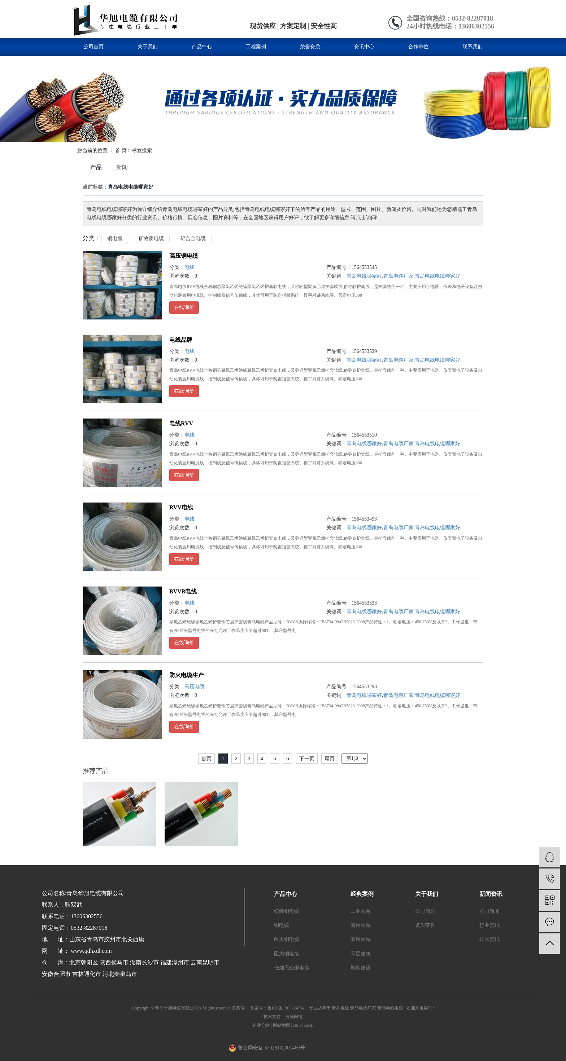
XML (309, 1025)
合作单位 (418, 46)
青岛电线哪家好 (364, 276)
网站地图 (282, 1025)
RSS (297, 1025)
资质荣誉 (425, 925)
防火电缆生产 (186, 675)
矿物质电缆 (151, 238)
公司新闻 (489, 911)
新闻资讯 (490, 894)
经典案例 (362, 894)
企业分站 (261, 1025)
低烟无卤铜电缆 (291, 968)
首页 (206, 758)
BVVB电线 (183, 591)
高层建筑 (361, 953)
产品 (96, 167)
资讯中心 (364, 46)
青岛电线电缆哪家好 (437, 276)
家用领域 (361, 939)
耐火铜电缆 (286, 939)
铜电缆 (114, 238)
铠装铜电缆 (286, 911)
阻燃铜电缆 (286, 953)
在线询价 (184, 307)
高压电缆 (194, 686)
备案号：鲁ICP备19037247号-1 (279, 1008)
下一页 (306, 758)
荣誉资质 (310, 46)
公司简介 (425, 911)
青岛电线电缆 (390, 1008)
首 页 (121, 150)
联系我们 (472, 46)
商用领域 (361, 925)
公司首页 (93, 46)
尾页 (330, 758)
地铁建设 (361, 968)
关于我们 (148, 46)
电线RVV (181, 423)
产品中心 (202, 46)
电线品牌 (180, 340)
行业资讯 (489, 925)
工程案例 (256, 46)
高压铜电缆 (183, 256)
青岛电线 (340, 1008)
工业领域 (361, 911)
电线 (189, 267)
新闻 (122, 167)
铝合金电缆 (193, 238)
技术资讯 (489, 939)
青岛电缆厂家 (398, 276)
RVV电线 (181, 507)
